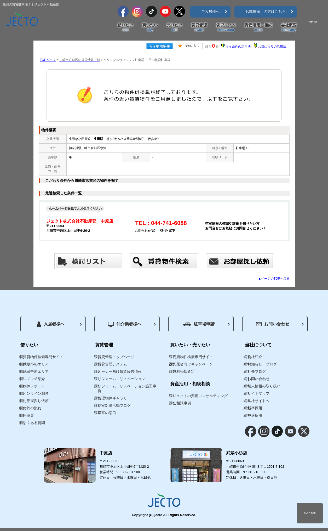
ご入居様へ (210, 11)
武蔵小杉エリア (36, 364)
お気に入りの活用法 (272, 46)
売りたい (174, 27)
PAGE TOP (310, 513)
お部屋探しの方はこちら (265, 11)
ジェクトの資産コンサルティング (200, 396)
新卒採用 (255, 408)
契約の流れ (32, 408)
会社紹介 (255, 357)
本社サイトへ (258, 401)
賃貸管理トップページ (116, 357)
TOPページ (48, 60)
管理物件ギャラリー (114, 398)
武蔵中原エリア (36, 371)
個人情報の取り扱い (264, 386)
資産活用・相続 (258, 27)
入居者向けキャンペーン (193, 364)
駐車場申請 (199, 324)
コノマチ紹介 (34, 379)
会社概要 (289, 27)
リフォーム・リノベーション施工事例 (127, 388)
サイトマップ (258, 393)
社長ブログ (257, 371)
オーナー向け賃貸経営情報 (120, 371)
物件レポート (34, 386)
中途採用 (255, 415)
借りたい (125, 27)
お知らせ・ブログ (262, 364)
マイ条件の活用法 (238, 46)
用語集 (28, 415)
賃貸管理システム (112, 364)
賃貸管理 (199, 27)
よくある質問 (34, 423)
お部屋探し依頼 (36, 401)
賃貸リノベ (226, 27)
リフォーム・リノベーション (121, 379)
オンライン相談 (36, 393)
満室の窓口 (107, 413)
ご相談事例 (182, 403)
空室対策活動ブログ (114, 405)
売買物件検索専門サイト (193, 357)
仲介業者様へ (124, 324)
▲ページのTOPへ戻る (273, 278)
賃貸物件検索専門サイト (43, 357)
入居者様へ (51, 324)
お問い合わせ (272, 324)
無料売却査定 (184, 371)
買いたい (150, 27)
